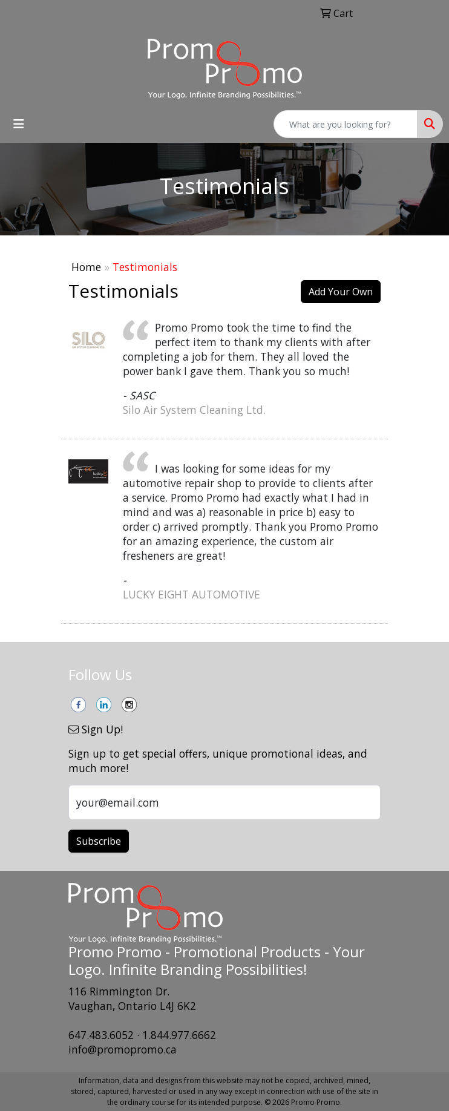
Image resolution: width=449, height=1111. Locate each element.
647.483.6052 (101, 1034)
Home (86, 267)
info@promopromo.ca (122, 1049)
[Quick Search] (346, 124)
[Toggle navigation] (18, 124)
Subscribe (98, 841)
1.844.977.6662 (179, 1034)
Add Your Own (341, 291)
